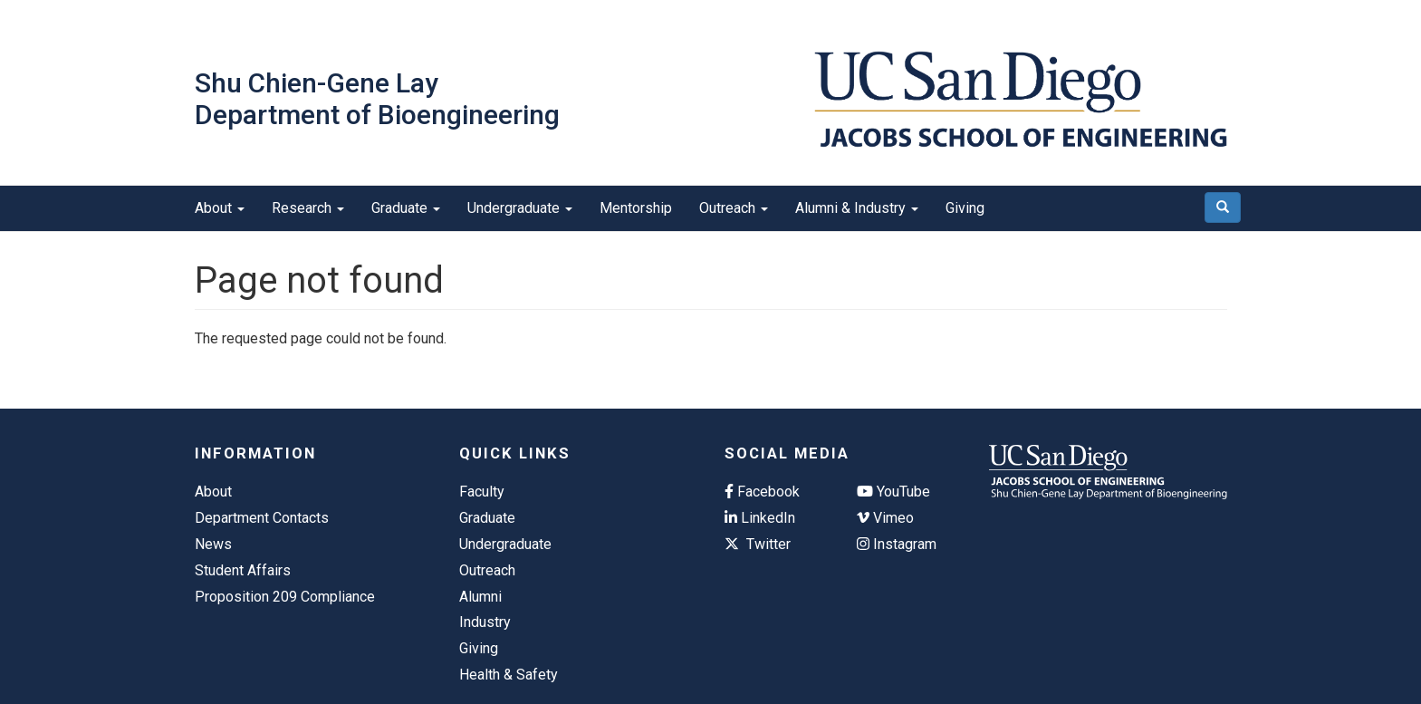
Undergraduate (519, 208)
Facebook (762, 491)
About (220, 208)
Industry (485, 622)
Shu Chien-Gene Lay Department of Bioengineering (377, 98)
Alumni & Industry (856, 208)
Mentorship (636, 208)
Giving (965, 208)
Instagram (896, 544)
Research (308, 208)
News (213, 544)
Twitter (758, 544)
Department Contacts (262, 517)
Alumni (480, 596)
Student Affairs (243, 570)
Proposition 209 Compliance (285, 596)
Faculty (481, 491)
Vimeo (885, 517)
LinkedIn (760, 517)
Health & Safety (508, 674)
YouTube (893, 491)
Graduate (405, 208)
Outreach (733, 208)
